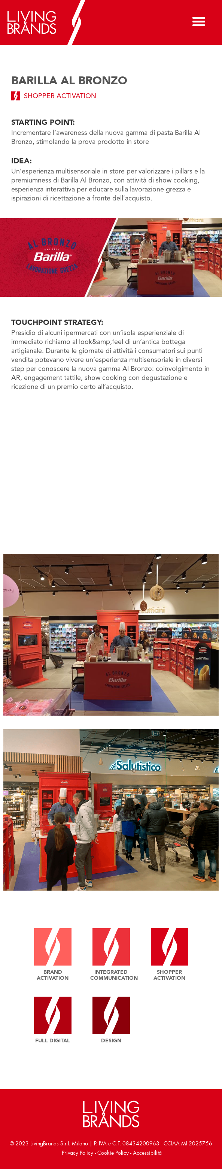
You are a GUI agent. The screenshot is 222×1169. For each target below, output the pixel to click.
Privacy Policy (77, 1153)
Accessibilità (147, 1153)
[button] (199, 22)
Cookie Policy (113, 1153)
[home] (54, 22)
